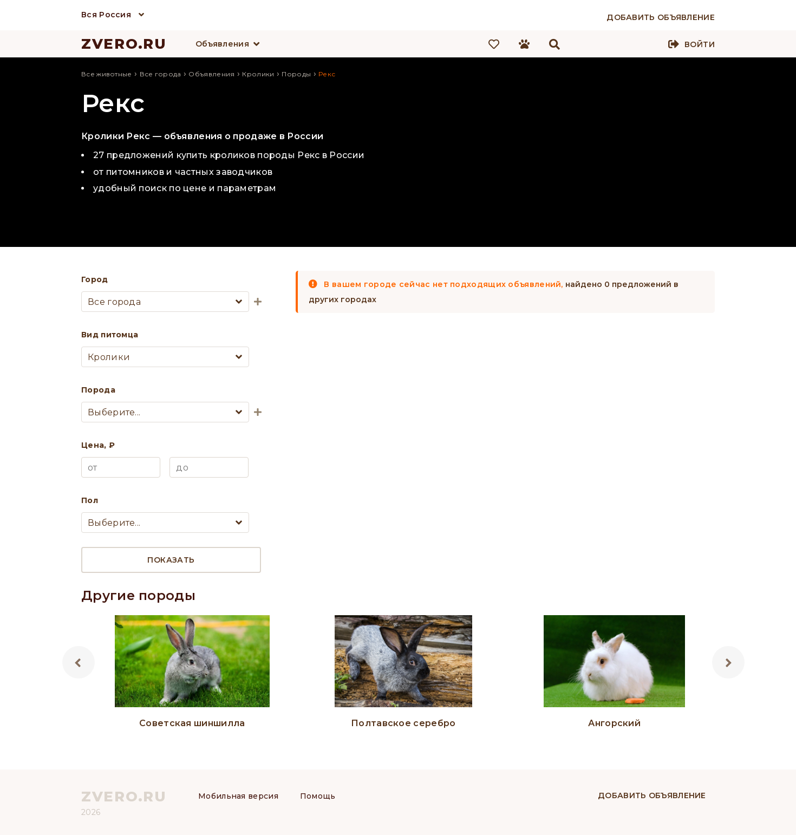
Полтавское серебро (403, 723)
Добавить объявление (652, 795)
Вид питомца (109, 335)
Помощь (318, 796)
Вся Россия (106, 14)
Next (728, 662)
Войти (699, 44)
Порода (98, 390)
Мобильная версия (238, 796)
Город (94, 279)
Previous (78, 662)
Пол (89, 500)
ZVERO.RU (124, 44)
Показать (170, 560)
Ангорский (614, 723)
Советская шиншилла (192, 723)
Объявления (222, 44)
